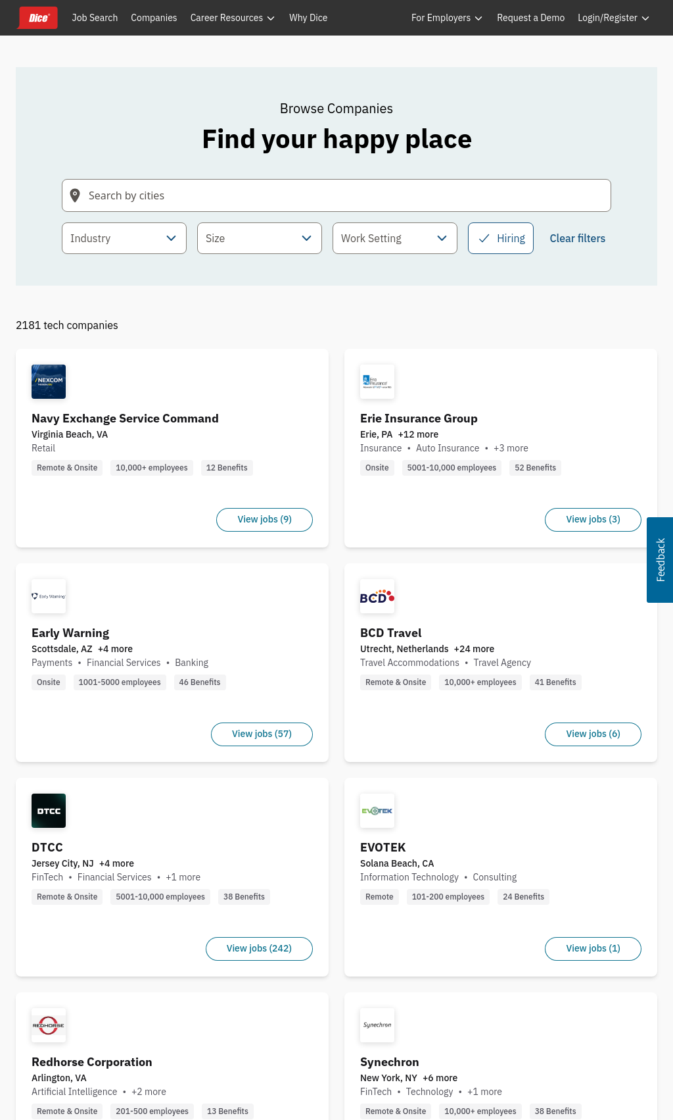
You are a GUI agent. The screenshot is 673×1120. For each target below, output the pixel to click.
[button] (660, 560)
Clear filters (577, 238)
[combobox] (124, 238)
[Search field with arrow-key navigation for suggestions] (336, 195)
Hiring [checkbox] (500, 238)
